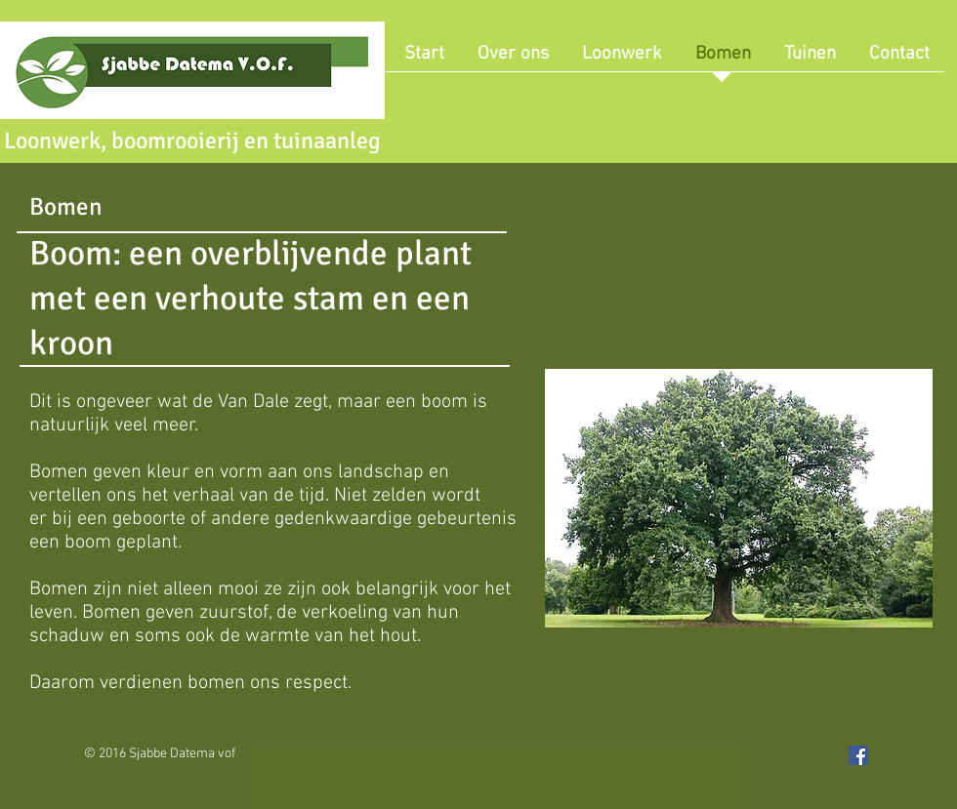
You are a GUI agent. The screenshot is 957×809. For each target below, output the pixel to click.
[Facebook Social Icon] (858, 755)
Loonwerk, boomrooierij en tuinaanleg (192, 140)
